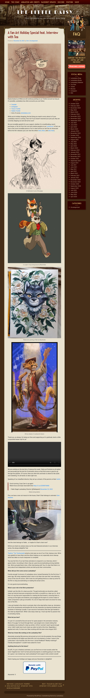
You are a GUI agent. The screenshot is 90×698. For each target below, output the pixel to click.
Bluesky (73, 89)
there (43, 130)
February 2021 (75, 175)
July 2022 (74, 142)
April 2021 (74, 171)
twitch (58, 479)
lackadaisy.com (26, 113)
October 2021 (75, 158)
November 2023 (76, 118)
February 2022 (75, 150)
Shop (77, 2)
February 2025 (75, 106)
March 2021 (74, 173)
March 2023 (74, 129)
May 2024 (74, 110)
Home (7, 2)
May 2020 (74, 194)
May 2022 (74, 144)
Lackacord (50, 126)
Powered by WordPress (34, 696)
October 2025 (75, 104)
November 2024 (76, 108)
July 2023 (74, 123)
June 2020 (74, 192)
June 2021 (74, 167)
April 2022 (74, 146)
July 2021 (74, 165)
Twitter (73, 87)
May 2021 (74, 169)
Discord (61, 2)
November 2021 (76, 156)
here (39, 130)
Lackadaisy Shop (76, 78)
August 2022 (74, 139)
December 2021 (76, 154)
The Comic (15, 2)
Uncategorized (34, 40)
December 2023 (76, 116)
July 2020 (74, 190)
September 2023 (76, 120)
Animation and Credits (30, 2)
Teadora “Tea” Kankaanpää (16, 553)
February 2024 (75, 114)
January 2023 (75, 131)
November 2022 (76, 133)
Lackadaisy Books (76, 80)
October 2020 (75, 184)
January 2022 (75, 152)
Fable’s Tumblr (15, 111)
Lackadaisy (59, 696)
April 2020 (74, 196)
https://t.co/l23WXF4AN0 (41, 486)
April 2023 (74, 127)
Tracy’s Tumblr (15, 109)
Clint (27, 40)
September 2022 (76, 137)
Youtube (14, 104)
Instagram (14, 106)
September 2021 (76, 161)
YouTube (69, 2)
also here (51, 130)
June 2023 (74, 125)
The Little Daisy (45, 12)
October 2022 (75, 135)
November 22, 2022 (47, 489)
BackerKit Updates (48, 2)
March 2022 (74, 148)
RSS (72, 93)
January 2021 (75, 177)
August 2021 (74, 163)
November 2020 (76, 182)
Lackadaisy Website (77, 82)
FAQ (76, 34)
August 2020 (74, 188)
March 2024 (74, 112)
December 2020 (76, 180)
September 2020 (76, 186)
